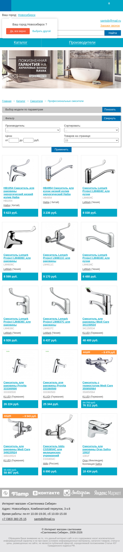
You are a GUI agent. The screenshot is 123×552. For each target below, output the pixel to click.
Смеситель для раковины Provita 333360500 (54, 385)
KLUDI (86, 332)
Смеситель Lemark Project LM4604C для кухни (95, 191)
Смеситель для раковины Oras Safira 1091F (96, 449)
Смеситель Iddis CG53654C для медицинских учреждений (54, 451)
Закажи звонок (110, 25)
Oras (85, 460)
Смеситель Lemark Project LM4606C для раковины (17, 258)
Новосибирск (26, 15)
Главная (6, 101)
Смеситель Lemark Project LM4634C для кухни (95, 258)
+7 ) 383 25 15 (14, 519)
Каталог (20, 101)
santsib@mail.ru (110, 20)
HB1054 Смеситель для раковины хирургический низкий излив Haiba (18, 192)
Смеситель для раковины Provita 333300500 (14, 385)
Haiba (6, 205)
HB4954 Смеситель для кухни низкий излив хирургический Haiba (58, 191)
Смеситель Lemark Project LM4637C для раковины (56, 321)
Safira (98, 464)
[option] (61, 69)
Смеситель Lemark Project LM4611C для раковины (56, 258)
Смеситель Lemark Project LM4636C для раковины (17, 321)
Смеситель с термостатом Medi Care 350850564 (97, 385)
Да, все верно (18, 31)
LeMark (86, 202)
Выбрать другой (41, 31)
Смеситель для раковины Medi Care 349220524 (16, 449)
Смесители (36, 101)
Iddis (45, 463)
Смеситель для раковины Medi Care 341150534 (95, 321)
